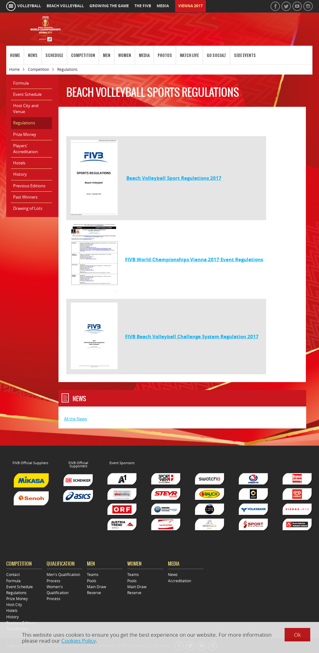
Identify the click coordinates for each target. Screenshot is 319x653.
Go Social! (216, 55)
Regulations (24, 123)
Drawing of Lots (27, 208)
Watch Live (189, 55)
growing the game (109, 5)
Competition (83, 55)
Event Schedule (27, 94)
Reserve (94, 592)
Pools (91, 580)
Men (106, 55)
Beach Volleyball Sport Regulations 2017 (173, 178)
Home (15, 55)
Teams (93, 574)
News (33, 55)
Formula (21, 83)
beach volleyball (65, 5)
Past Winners (25, 197)
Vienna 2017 (190, 5)
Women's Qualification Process (57, 592)
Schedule (54, 55)
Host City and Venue (25, 108)
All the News (75, 419)
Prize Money (24, 134)
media (163, 5)
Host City (14, 604)
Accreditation (179, 580)
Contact (13, 574)
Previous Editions (29, 186)
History (20, 174)
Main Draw (96, 586)
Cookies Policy (78, 640)
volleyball (29, 5)
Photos (165, 55)
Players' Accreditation (25, 148)
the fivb (142, 5)
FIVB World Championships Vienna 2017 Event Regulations (194, 259)
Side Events (245, 55)
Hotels (19, 163)
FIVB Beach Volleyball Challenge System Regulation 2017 (192, 336)
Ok (297, 634)
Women (124, 55)
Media (144, 55)
